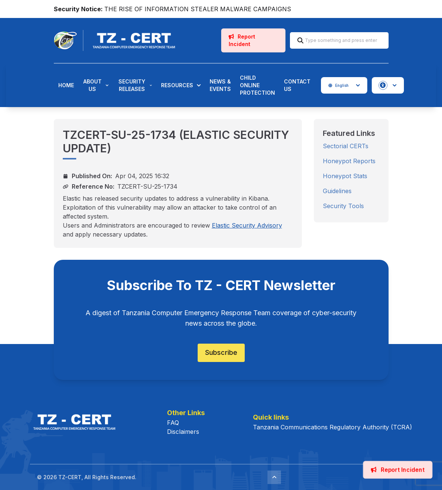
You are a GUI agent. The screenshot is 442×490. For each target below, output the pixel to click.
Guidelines (337, 191)
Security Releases (135, 85)
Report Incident (242, 40)
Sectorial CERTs (345, 146)
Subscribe (221, 352)
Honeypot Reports (349, 161)
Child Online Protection (257, 85)
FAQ (173, 422)
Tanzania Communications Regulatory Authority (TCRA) (332, 427)
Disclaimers (183, 431)
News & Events (220, 85)
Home (66, 85)
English (344, 85)
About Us (96, 85)
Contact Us (297, 85)
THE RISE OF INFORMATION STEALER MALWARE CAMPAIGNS (197, 9)
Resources (181, 85)
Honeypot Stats (345, 176)
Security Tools (343, 206)
